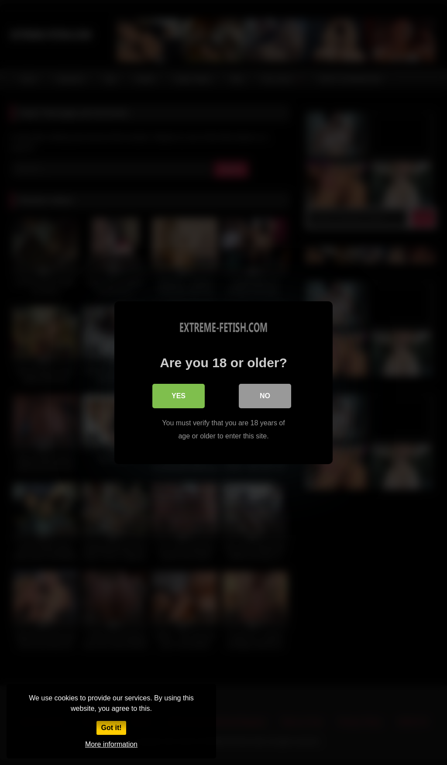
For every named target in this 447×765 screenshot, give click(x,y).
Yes (179, 395)
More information (111, 744)
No (265, 395)
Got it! (111, 727)
